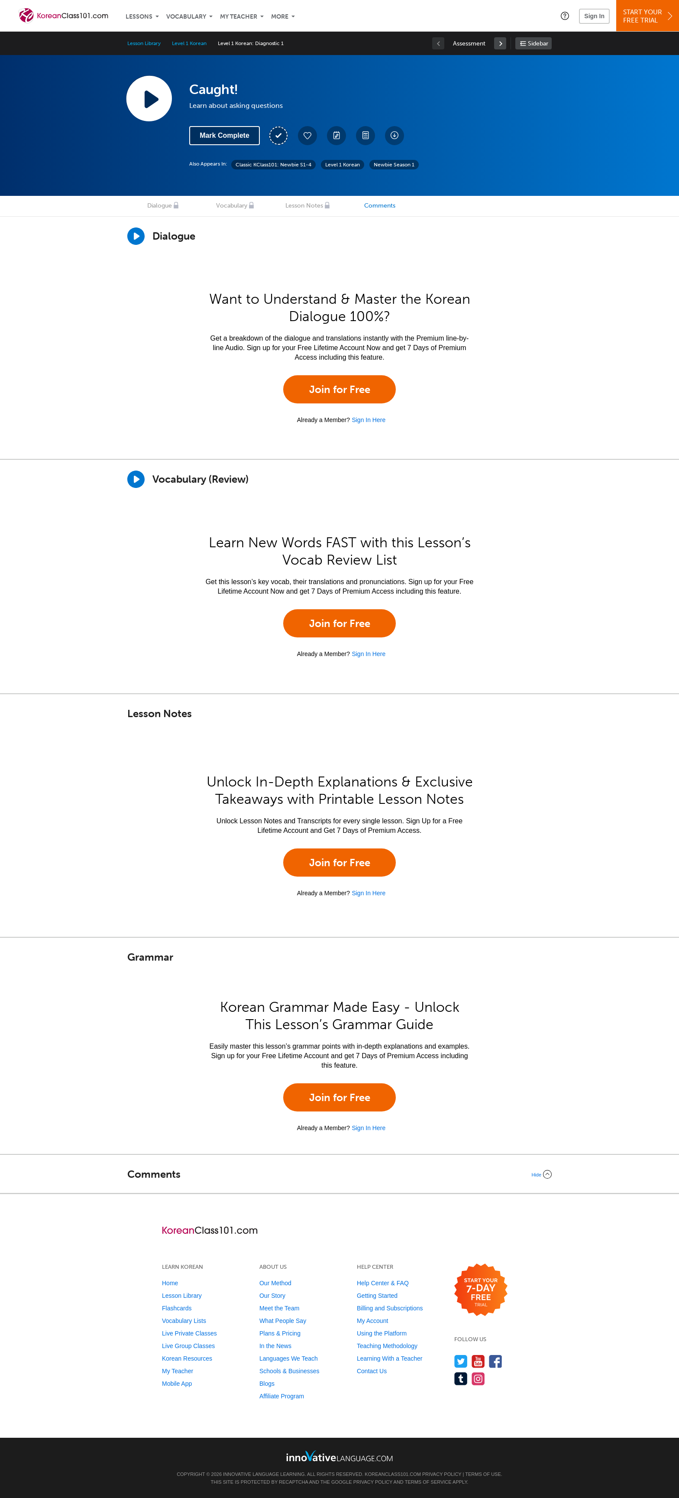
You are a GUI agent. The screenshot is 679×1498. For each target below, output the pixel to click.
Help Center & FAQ (383, 1283)
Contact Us (372, 1371)
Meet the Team (279, 1308)
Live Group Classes (188, 1345)
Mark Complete (224, 135)
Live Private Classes (189, 1333)
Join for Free (339, 389)
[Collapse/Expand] (339, 1174)
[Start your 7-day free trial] (481, 1290)
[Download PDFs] (365, 135)
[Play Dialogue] (136, 236)
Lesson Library (144, 43)
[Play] (136, 479)
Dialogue (159, 205)
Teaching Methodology (387, 1345)
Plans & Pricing (280, 1333)
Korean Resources (187, 1358)
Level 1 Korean (189, 43)
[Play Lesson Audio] (149, 98)
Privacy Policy (441, 1474)
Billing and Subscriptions (390, 1308)
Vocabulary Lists (184, 1320)
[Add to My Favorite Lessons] (307, 135)
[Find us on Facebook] (495, 1361)
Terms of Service (428, 1482)
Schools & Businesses (289, 1371)
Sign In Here (368, 419)
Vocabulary (186, 16)
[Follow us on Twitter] (461, 1361)
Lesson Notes (304, 205)
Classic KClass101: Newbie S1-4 (273, 165)
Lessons (139, 16)
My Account (372, 1320)
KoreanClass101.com (393, 1474)
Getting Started (377, 1295)
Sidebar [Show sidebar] (538, 43)
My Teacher (238, 16)
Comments (379, 205)
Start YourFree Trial (649, 16)
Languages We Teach (288, 1358)
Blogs (267, 1383)
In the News (275, 1345)
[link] (500, 43)
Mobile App (177, 1383)
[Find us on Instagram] (478, 1378)
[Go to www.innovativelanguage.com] (339, 1456)
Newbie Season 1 (394, 165)
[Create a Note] (336, 135)
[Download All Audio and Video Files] (394, 135)
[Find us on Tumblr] (461, 1378)
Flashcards (176, 1308)
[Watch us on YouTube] (478, 1361)
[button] (565, 15)
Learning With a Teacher (390, 1358)
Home (170, 1283)
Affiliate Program (281, 1396)
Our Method (275, 1283)
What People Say (282, 1320)
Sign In (594, 16)
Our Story (272, 1295)
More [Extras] (279, 16)
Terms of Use (483, 1474)
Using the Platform (382, 1333)
